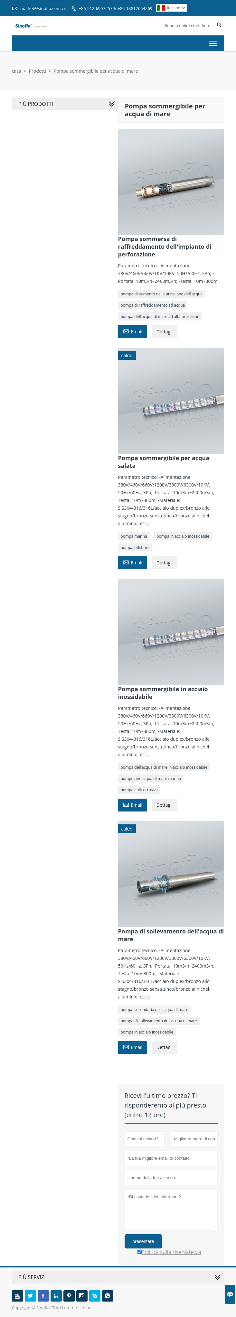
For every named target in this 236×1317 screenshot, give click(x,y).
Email (133, 331)
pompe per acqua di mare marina (151, 778)
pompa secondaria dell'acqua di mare (154, 1009)
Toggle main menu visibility (213, 42)
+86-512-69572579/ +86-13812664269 (115, 8)
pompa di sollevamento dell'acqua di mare (159, 1021)
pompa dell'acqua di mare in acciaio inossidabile (164, 767)
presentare (143, 1241)
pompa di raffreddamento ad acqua (153, 305)
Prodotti (37, 71)
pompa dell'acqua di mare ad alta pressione (160, 316)
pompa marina (134, 536)
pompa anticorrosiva (139, 790)
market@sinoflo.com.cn (43, 8)
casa (16, 71)
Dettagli (164, 332)
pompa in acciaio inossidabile (182, 536)
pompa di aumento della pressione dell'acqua (162, 294)
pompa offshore (135, 547)
